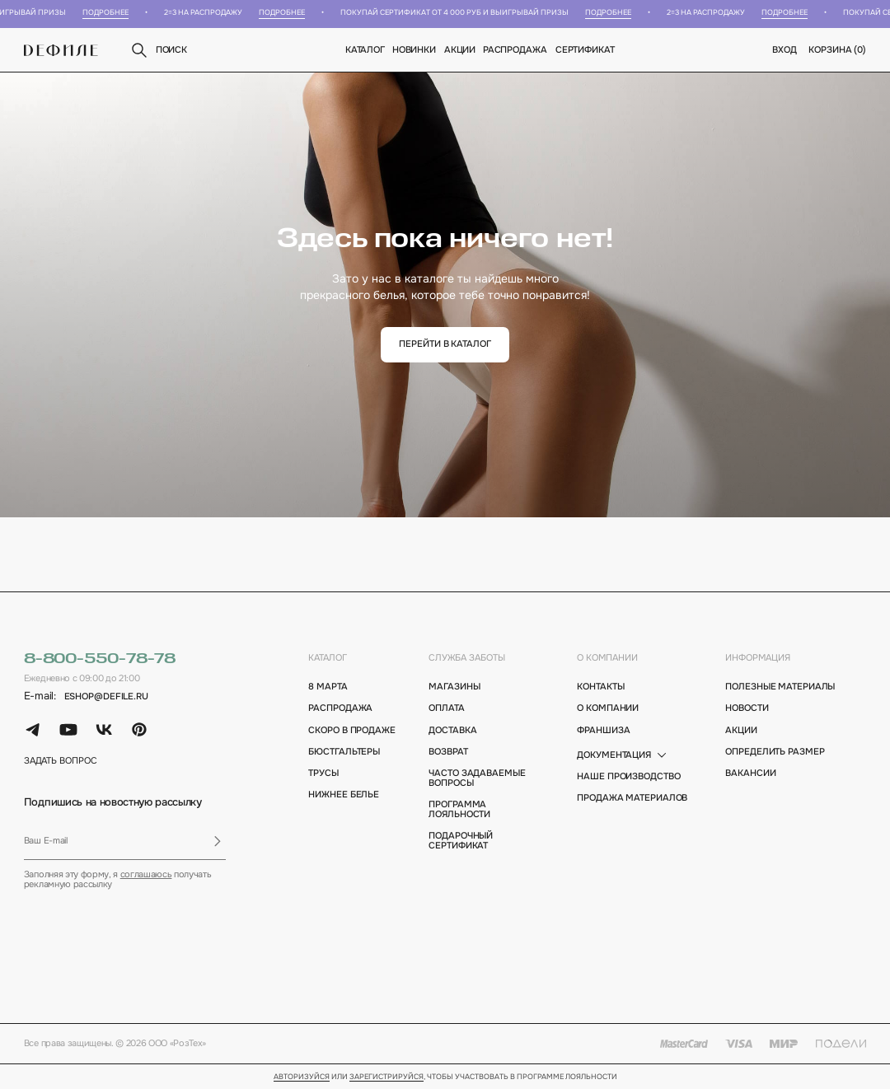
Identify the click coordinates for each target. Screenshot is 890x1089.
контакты (600, 687)
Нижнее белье (343, 795)
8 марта (327, 687)
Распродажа (516, 49)
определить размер (774, 752)
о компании (607, 657)
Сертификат (585, 49)
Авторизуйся (302, 1077)
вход (784, 49)
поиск (158, 50)
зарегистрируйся (386, 1077)
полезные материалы (780, 687)
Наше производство (628, 777)
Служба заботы (467, 657)
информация (757, 657)
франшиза (603, 731)
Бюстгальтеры (344, 752)
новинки (414, 49)
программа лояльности (459, 810)
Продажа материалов (632, 798)
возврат (448, 752)
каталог (327, 657)
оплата (446, 708)
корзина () (837, 49)
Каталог (365, 49)
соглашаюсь (146, 874)
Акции (459, 49)
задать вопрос (60, 761)
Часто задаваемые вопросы (477, 778)
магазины (454, 687)
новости (746, 708)
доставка (452, 731)
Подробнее (110, 12)
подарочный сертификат (461, 841)
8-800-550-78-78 (100, 659)
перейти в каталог (444, 344)
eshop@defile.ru (106, 697)
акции (740, 731)
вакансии (750, 773)
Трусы (323, 773)
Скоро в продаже (351, 731)
